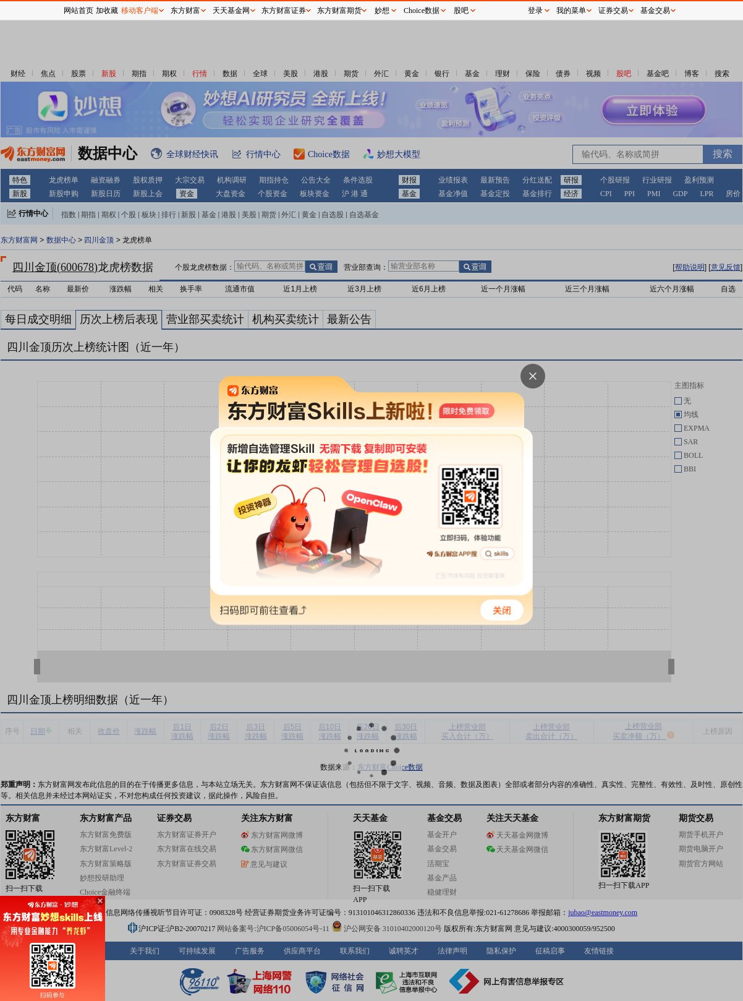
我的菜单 (571, 10)
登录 (535, 10)
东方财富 (185, 10)
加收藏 (107, 10)
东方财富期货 (339, 10)
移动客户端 (139, 10)
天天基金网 (231, 10)
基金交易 (655, 10)
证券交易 (613, 10)
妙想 (382, 10)
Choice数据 (421, 10)
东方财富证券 (283, 10)
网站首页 (78, 10)
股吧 (461, 10)
